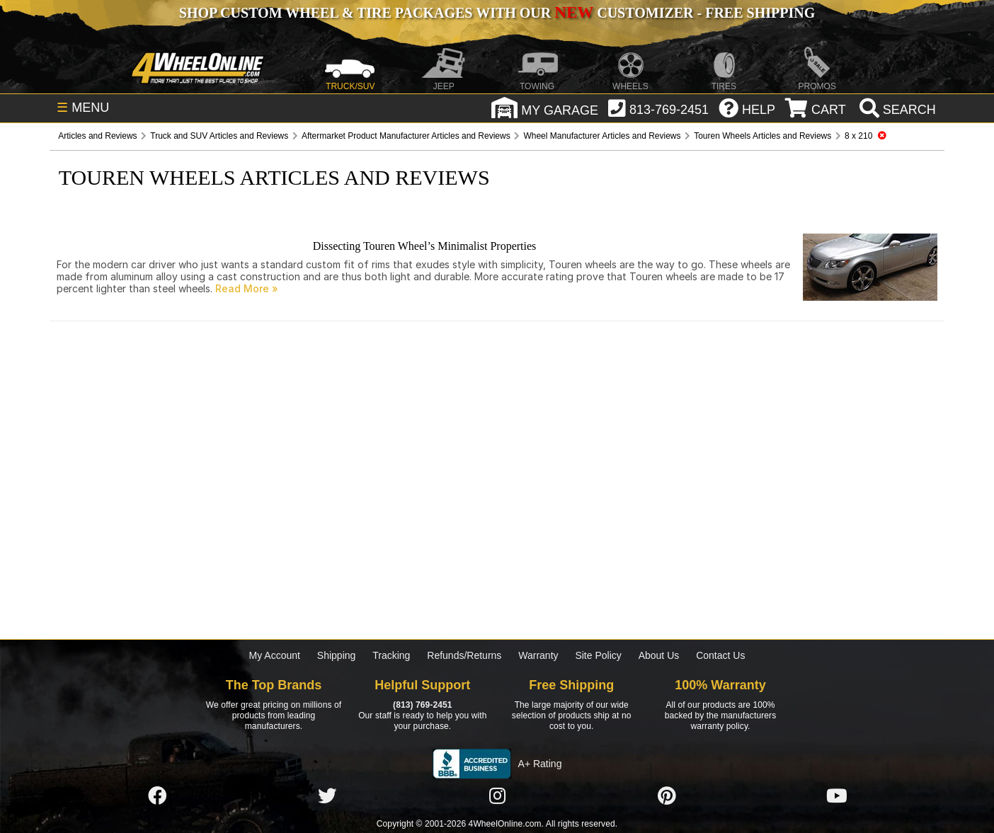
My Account (274, 655)
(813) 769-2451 (422, 705)
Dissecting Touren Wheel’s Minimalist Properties (425, 246)
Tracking (391, 655)
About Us (659, 655)
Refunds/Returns (464, 655)
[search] (896, 110)
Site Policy (598, 655)
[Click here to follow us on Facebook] (157, 796)
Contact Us (720, 655)
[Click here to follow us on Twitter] (327, 796)
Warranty (538, 655)
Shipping (336, 655)
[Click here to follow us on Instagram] (497, 796)
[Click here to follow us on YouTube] (837, 796)
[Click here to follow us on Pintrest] (667, 796)
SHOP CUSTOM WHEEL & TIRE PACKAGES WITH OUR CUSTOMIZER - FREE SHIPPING (497, 13)
